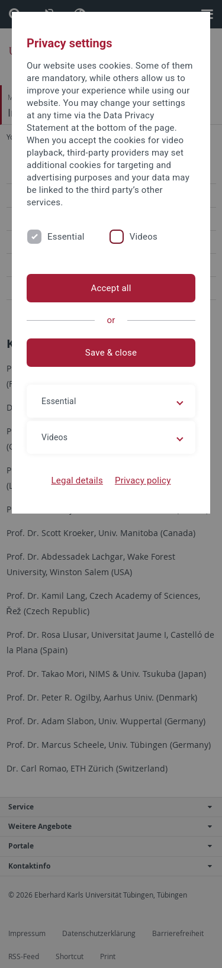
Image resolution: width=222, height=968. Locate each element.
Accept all (111, 288)
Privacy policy (143, 480)
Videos (143, 236)
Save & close (111, 352)
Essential (66, 236)
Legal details (77, 480)
